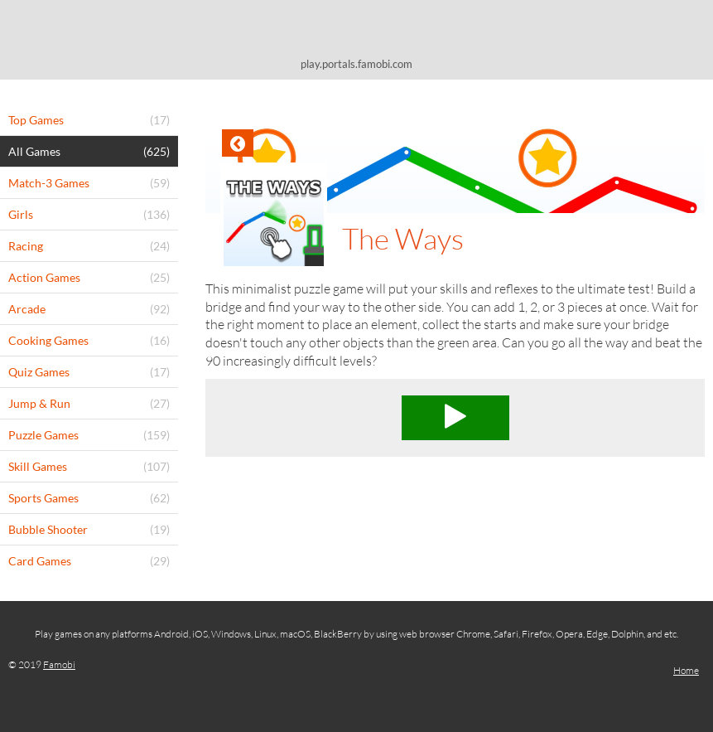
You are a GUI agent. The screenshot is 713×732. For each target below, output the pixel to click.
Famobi (59, 664)
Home (686, 670)
